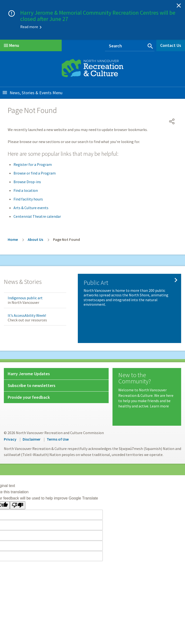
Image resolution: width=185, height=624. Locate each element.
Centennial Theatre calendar (37, 216)
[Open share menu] (172, 121)
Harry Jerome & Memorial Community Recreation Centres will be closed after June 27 (97, 16)
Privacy (10, 439)
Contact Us (170, 45)
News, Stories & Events (31, 92)
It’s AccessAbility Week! (27, 315)
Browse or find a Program (34, 173)
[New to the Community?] (146, 390)
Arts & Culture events (30, 207)
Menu (11, 45)
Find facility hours (28, 199)
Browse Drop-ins (27, 181)
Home (13, 239)
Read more (29, 26)
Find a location (25, 190)
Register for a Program (32, 164)
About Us (35, 239)
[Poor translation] (17, 505)
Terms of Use (58, 439)
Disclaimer (31, 439)
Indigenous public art (25, 297)
